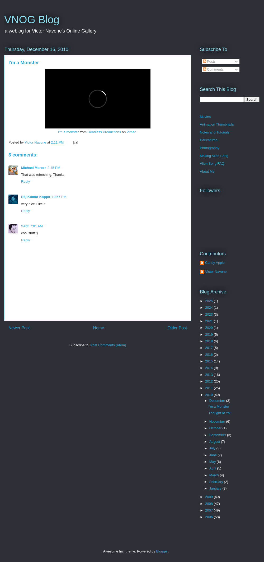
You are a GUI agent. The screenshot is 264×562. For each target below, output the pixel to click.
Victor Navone (216, 272)
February (216, 482)
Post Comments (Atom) (108, 345)
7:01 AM (36, 226)
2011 (209, 388)
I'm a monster (68, 132)
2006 (209, 517)
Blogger (162, 551)
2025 (209, 301)
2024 (209, 308)
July (212, 448)
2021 (209, 321)
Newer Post (19, 328)
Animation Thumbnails (217, 124)
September (218, 435)
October (216, 428)
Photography (209, 148)
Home (98, 328)
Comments (213, 69)
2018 (209, 341)
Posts (209, 61)
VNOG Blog (31, 19)
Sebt (25, 226)
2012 (209, 381)
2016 (209, 355)
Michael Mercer (33, 168)
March (214, 475)
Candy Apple (215, 263)
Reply (25, 181)
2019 (209, 335)
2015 (209, 361)
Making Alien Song (214, 156)
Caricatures (208, 140)
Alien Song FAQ (212, 163)
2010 (209, 395)
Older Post (177, 328)
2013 (209, 375)
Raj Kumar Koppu (35, 197)
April (213, 468)
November (217, 421)
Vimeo (131, 132)
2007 (209, 510)
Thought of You (219, 413)
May (213, 462)
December (217, 401)
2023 (209, 314)
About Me (207, 171)
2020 (209, 328)
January (216, 488)
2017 (209, 348)
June (213, 455)
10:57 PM (59, 197)
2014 (209, 368)
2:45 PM (54, 168)
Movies (205, 117)
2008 (209, 504)
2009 (209, 497)
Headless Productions (104, 132)
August (215, 442)
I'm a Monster (23, 62)
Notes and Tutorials (214, 132)
